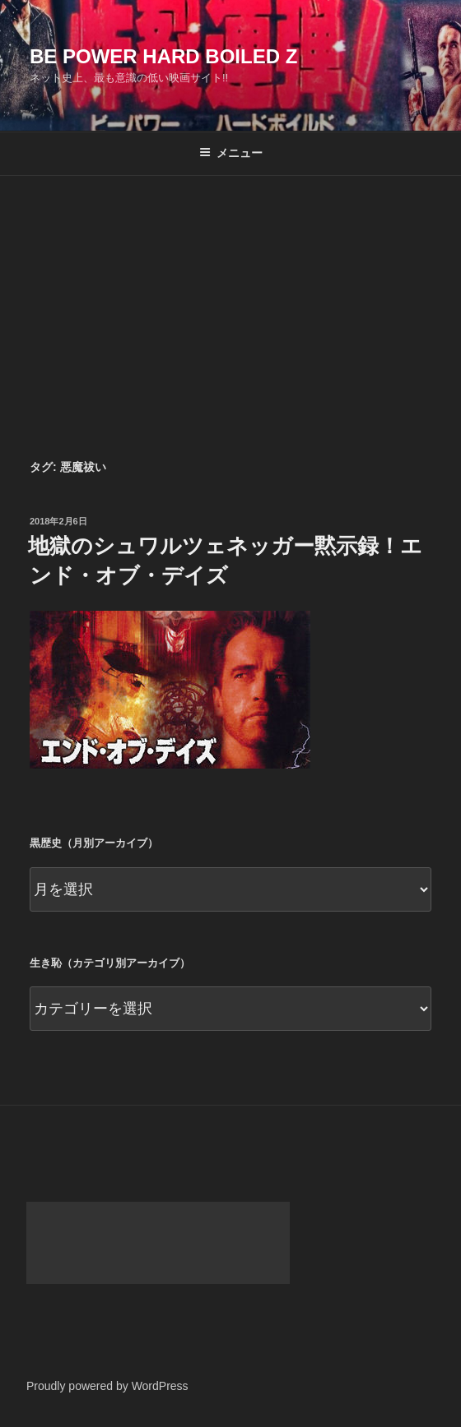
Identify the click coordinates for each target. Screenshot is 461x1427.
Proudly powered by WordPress (107, 1385)
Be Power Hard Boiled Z (163, 56)
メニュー (231, 152)
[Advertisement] (230, 299)
